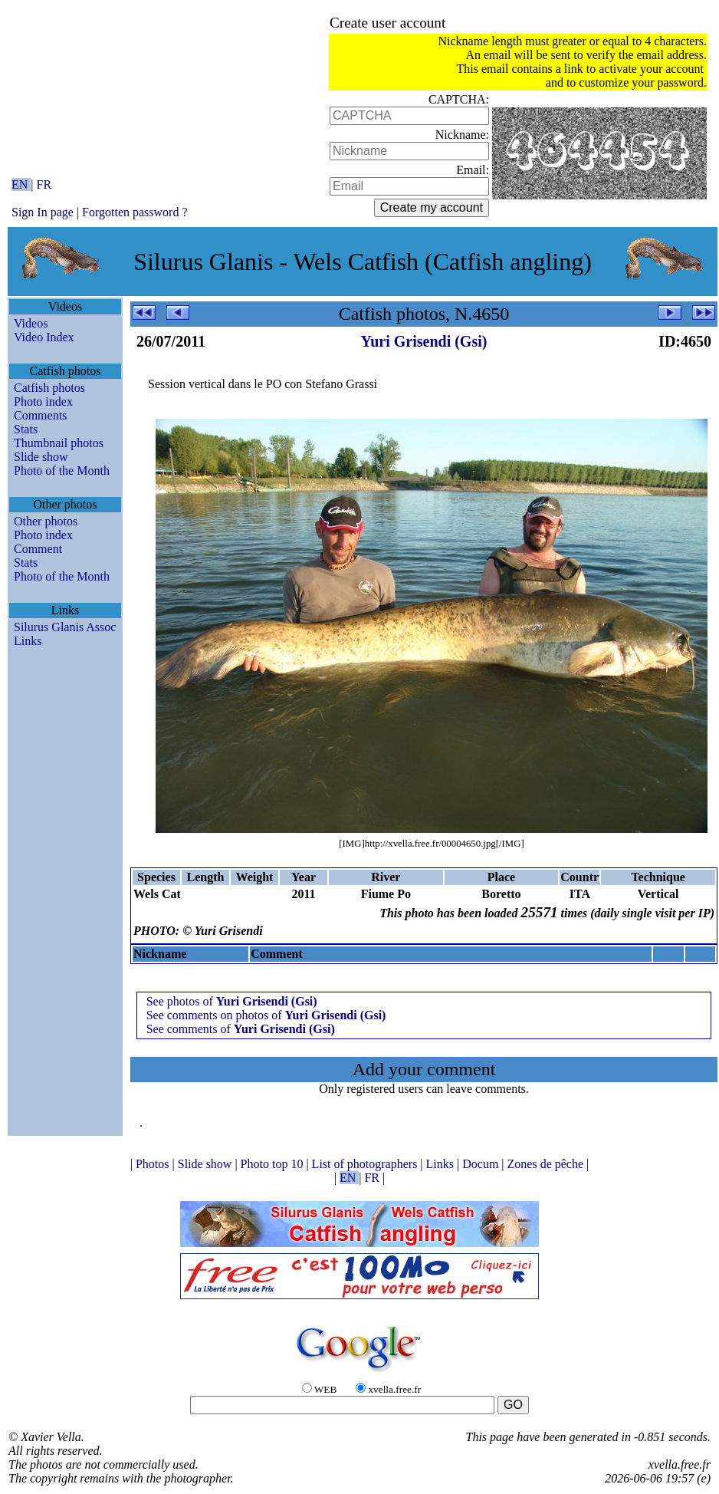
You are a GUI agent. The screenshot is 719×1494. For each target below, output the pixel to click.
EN (21, 184)
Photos (154, 1163)
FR (44, 184)
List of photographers (366, 1163)
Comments (40, 415)
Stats (26, 429)
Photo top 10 (274, 1163)
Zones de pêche (547, 1163)
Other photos (45, 521)
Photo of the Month (62, 470)
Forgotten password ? (134, 212)
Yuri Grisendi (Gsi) (424, 341)
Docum (481, 1163)
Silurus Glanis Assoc (65, 626)
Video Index (44, 337)
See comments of (240, 1028)
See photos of (231, 1001)
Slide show (41, 456)
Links (27, 640)
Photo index (43, 401)
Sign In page (42, 212)
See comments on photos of (266, 1015)
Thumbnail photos (58, 442)
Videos (31, 323)
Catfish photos (49, 387)
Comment (38, 548)
